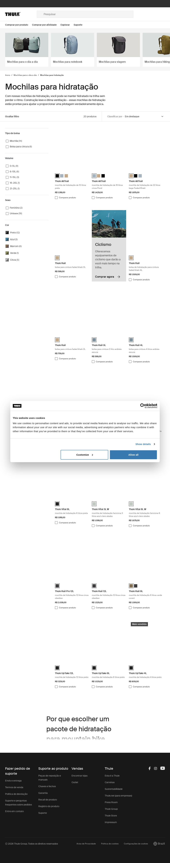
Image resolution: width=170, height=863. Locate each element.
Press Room (111, 802)
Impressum (111, 822)
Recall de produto (47, 799)
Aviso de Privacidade (86, 843)
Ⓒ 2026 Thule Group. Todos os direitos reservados (31, 843)
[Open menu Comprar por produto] (18, 25)
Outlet (75, 782)
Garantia (43, 792)
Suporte (42, 812)
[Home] (21, 14)
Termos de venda (14, 787)
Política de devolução (16, 793)
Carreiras (110, 782)
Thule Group (111, 808)
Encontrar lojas (79, 775)
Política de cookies (110, 843)
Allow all (133, 454)
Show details (143, 444)
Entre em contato (14, 811)
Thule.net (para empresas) (118, 795)
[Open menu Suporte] (80, 25)
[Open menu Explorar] (67, 25)
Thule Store (111, 815)
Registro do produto (48, 806)
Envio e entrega (13, 780)
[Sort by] (144, 116)
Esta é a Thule (112, 775)
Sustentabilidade (114, 788)
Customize (84, 454)
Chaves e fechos (47, 786)
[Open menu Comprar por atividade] (46, 25)
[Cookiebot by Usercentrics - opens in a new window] (142, 405)
